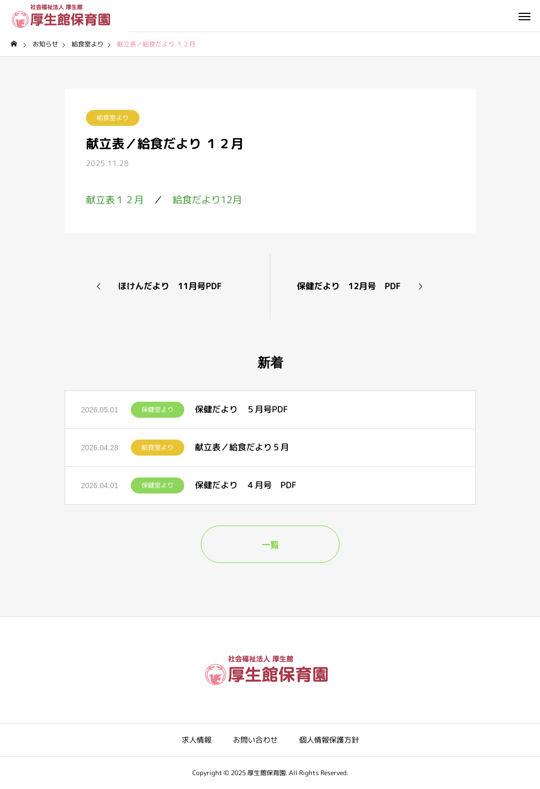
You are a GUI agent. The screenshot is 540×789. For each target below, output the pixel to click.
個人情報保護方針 (329, 740)
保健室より (158, 409)
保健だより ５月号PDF (241, 409)
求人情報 (197, 740)
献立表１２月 (115, 199)
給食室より (113, 117)
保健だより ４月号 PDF (245, 485)
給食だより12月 (207, 199)
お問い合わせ (255, 740)
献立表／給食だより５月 (242, 447)
